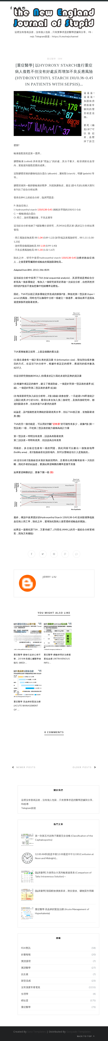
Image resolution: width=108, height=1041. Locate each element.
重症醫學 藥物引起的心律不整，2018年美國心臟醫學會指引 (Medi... (27, 658)
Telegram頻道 (28, 808)
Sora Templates (36, 1031)
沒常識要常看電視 (30, 987)
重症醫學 (51, 59)
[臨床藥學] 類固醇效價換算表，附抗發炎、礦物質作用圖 (64, 890)
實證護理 (26, 961)
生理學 (24, 993)
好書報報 (26, 954)
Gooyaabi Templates (78, 1031)
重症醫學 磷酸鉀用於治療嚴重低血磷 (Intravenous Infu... (57, 658)
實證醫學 (26, 967)
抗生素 (24, 974)
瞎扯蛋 (24, 1000)
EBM (60, 59)
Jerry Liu (50, 576)
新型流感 (26, 980)
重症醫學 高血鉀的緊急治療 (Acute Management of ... (27, 705)
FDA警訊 (25, 947)
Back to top (86, 1036)
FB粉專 (25, 803)
